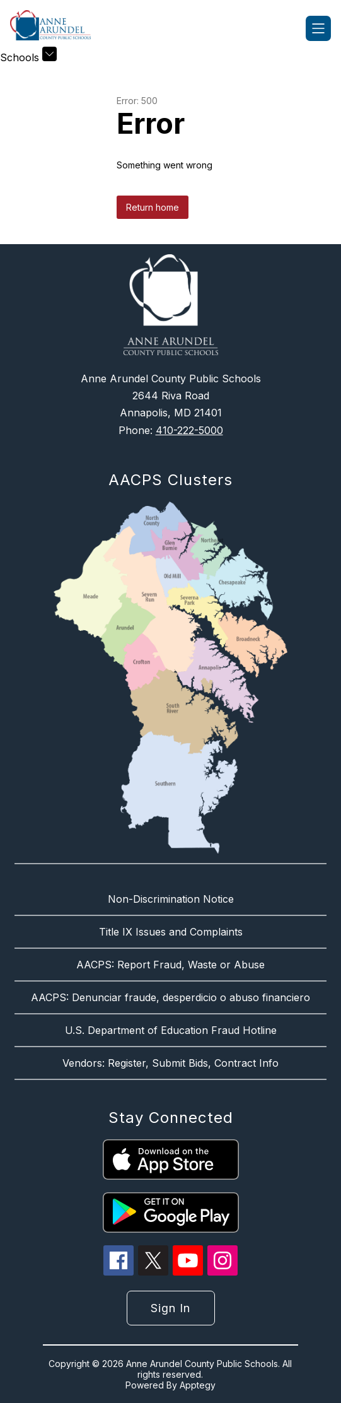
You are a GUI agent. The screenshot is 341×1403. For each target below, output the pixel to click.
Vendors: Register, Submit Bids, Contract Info (170, 1063)
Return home (152, 207)
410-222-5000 (189, 430)
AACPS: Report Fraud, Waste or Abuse (170, 964)
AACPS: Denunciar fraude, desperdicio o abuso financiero (170, 997)
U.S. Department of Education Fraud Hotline (171, 1030)
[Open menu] (318, 28)
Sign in (170, 1308)
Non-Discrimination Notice (171, 899)
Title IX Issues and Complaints (171, 931)
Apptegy (198, 1385)
